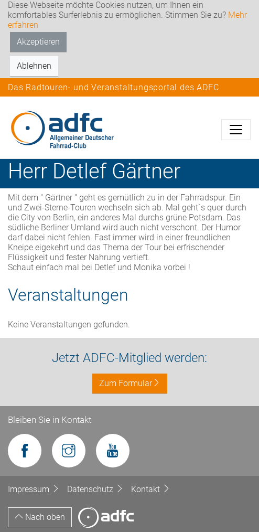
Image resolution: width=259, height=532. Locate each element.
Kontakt (150, 489)
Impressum (35, 489)
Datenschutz (96, 489)
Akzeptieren (38, 42)
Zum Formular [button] (129, 383)
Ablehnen (34, 66)
